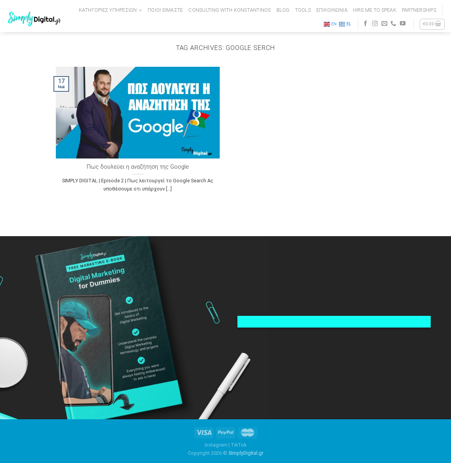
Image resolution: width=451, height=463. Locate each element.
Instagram (216, 445)
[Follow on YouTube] (403, 24)
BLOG (283, 10)
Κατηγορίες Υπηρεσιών (111, 10)
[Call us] (393, 24)
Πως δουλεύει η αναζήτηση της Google (138, 166)
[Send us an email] (384, 24)
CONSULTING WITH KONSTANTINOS (229, 10)
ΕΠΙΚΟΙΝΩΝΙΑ (332, 10)
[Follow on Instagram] (375, 24)
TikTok (238, 445)
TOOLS (303, 10)
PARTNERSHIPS (419, 10)
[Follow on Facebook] (366, 24)
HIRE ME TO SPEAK (374, 10)
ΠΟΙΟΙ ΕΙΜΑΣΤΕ (165, 10)
